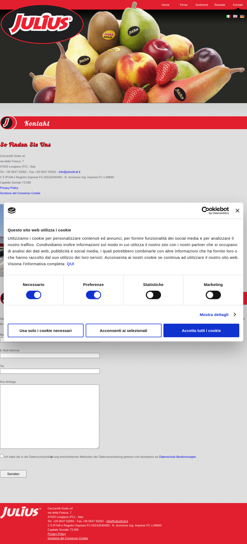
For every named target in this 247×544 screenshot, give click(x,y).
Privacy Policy (9, 187)
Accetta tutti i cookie (201, 330)
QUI (70, 263)
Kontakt (238, 4)
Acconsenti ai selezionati (123, 330)
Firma (183, 4)
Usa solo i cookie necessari (46, 330)
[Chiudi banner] (237, 210)
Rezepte (220, 4)
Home (165, 4)
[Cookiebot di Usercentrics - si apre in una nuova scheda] (205, 210)
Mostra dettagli (214, 314)
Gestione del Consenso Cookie (20, 193)
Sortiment (201, 4)
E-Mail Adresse (10, 350)
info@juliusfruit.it (69, 171)
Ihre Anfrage (8, 381)
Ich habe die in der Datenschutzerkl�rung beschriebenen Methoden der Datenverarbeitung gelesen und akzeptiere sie (98, 469)
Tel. (2, 366)
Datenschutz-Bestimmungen (177, 469)
